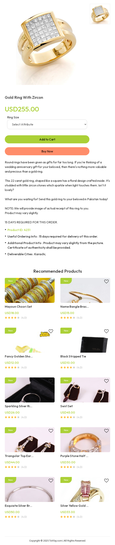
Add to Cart (47, 139)
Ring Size (13, 117)
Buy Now (47, 151)
